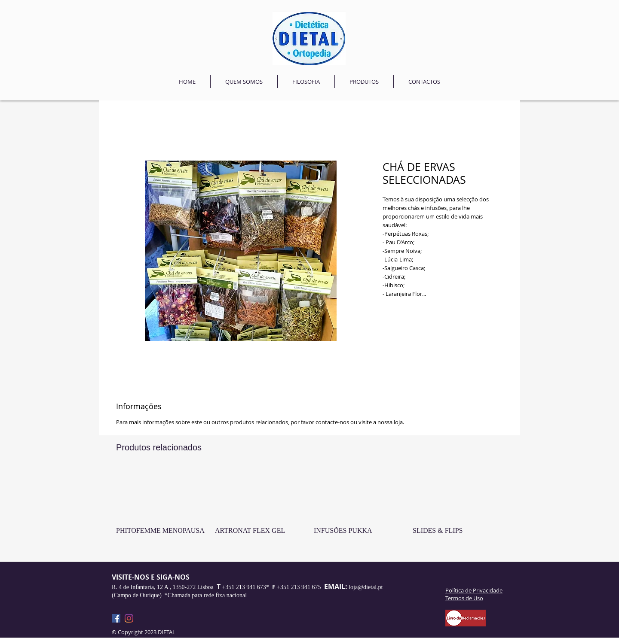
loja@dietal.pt (366, 587)
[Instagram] (129, 618)
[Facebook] (116, 618)
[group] (309, 511)
